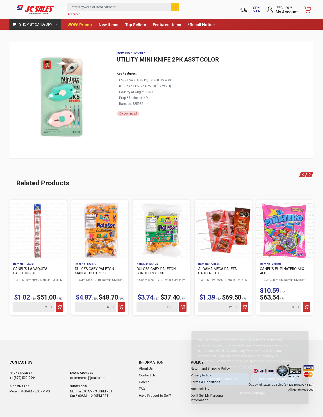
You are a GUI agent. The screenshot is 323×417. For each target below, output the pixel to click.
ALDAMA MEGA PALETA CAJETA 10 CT (217, 271)
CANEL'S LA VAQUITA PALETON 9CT (30, 271)
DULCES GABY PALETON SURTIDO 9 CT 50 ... (156, 271)
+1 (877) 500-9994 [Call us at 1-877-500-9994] (22, 378)
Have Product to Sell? (155, 396)
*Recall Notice (201, 24)
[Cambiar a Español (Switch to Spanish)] (257, 10)
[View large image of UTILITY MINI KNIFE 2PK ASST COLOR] (63, 96)
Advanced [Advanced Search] (74, 14)
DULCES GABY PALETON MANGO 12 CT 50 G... (94, 271)
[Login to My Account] (282, 10)
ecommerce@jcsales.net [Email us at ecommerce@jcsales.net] (87, 378)
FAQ (142, 389)
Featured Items (167, 24)
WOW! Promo (80, 24)
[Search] (175, 7)
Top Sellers (135, 24)
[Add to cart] (59, 307)
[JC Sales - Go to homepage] (35, 9)
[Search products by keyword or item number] (123, 7)
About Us (146, 369)
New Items (108, 24)
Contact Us (147, 375)
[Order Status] (244, 10)
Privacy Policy (245, 366)
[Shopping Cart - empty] (307, 10)
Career (144, 382)
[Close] (296, 339)
